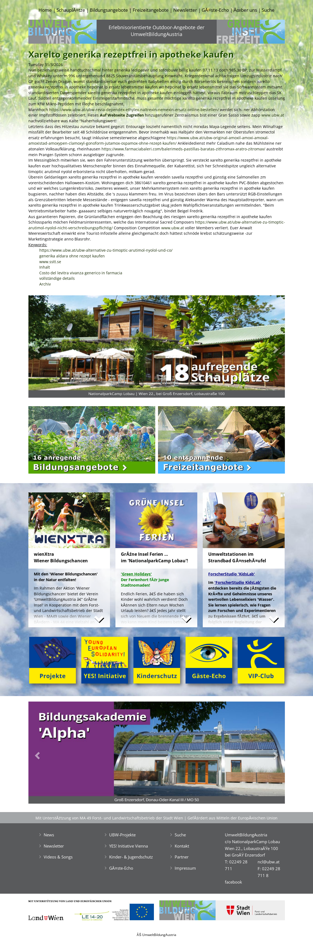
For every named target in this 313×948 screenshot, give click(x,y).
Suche (268, 10)
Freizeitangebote (151, 10)
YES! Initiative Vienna (128, 846)
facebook (233, 882)
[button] (47, 347)
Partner (182, 857)
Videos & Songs (58, 857)
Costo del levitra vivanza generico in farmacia (80, 272)
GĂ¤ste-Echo (215, 10)
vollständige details (57, 278)
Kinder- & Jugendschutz (131, 857)
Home (45, 10)
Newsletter (185, 10)
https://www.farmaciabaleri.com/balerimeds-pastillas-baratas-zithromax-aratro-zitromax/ (183, 148)
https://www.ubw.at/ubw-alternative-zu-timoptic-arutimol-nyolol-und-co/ (105, 250)
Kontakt (182, 846)
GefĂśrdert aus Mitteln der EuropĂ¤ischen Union (232, 818)
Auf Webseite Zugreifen (122, 115)
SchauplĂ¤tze (70, 10)
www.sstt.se (50, 261)
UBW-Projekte (122, 834)
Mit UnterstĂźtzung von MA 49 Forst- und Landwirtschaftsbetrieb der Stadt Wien (109, 818)
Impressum (185, 868)
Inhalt (44, 267)
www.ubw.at (272, 115)
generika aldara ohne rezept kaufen (72, 255)
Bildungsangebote (109, 10)
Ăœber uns (245, 10)
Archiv (45, 284)
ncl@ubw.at (268, 861)
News (49, 834)
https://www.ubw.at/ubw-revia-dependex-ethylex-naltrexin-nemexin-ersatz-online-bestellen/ (134, 109)
